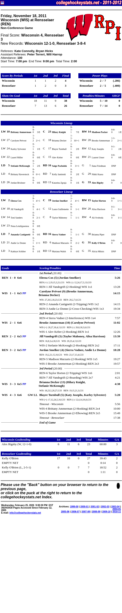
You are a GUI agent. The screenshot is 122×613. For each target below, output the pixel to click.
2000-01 (84, 506)
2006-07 (75, 511)
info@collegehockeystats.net (25, 513)
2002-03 (105, 506)
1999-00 (74, 506)
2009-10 (106, 511)
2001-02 (95, 506)
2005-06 (65, 511)
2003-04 (115, 506)
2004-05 (116, 509)
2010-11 (116, 511)
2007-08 (86, 511)
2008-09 (96, 511)
